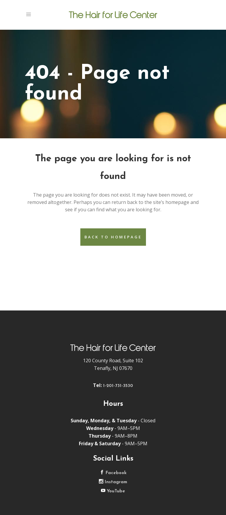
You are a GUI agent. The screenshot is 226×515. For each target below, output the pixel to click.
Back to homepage (113, 237)
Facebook (113, 473)
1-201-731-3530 (118, 386)
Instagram (113, 482)
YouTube (113, 491)
